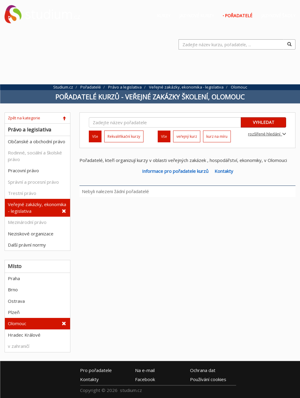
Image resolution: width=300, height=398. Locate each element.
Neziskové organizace (30, 234)
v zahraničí (18, 346)
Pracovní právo (23, 170)
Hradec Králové (24, 335)
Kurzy (163, 15)
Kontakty (224, 171)
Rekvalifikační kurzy (124, 136)
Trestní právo (22, 193)
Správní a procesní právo (33, 182)
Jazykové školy (278, 15)
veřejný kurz (186, 136)
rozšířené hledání (267, 134)
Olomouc (17, 323)
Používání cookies (208, 379)
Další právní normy (27, 245)
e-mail (145, 370)
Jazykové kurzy (196, 15)
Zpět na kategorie (24, 118)
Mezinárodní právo (27, 222)
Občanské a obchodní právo (36, 141)
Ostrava (16, 301)
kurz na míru (216, 136)
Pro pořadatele (96, 370)
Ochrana (202, 370)
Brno (13, 289)
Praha (14, 278)
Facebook (145, 379)
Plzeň (14, 312)
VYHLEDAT (263, 122)
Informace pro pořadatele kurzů (175, 171)
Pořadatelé (238, 15)
